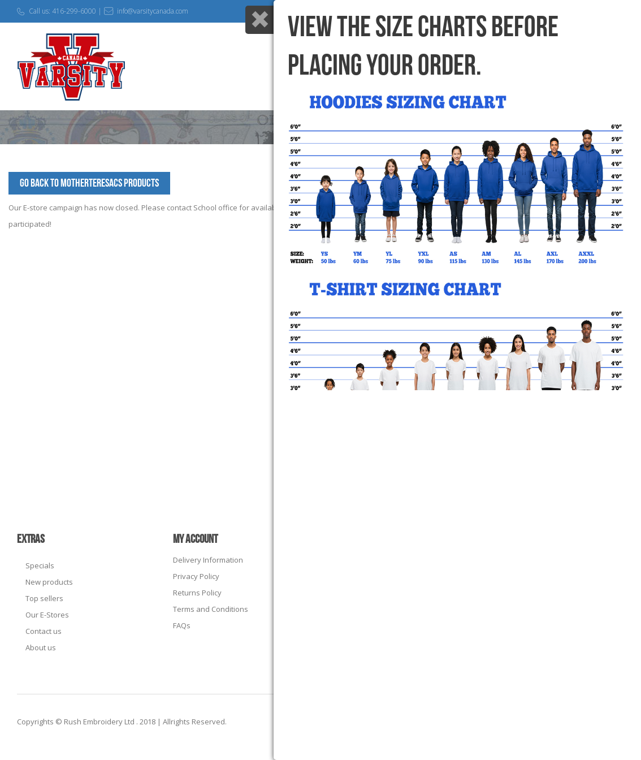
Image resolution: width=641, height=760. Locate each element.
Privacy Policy (196, 576)
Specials (39, 565)
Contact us (43, 631)
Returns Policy (197, 593)
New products (49, 582)
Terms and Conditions (210, 609)
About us (40, 647)
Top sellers (44, 598)
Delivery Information (208, 560)
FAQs (181, 625)
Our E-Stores (47, 615)
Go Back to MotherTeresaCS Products (89, 183)
